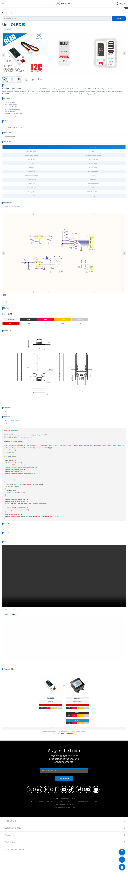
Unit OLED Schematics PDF (12, 223)
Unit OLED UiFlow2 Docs (11, 569)
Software (10, 878)
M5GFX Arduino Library (12, 447)
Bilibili (6, 650)
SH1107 (7, 436)
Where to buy (13, 863)
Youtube (15, 650)
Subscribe (64, 814)
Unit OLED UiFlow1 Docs (11, 557)
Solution (10, 870)
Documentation (14, 885)
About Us (10, 856)
